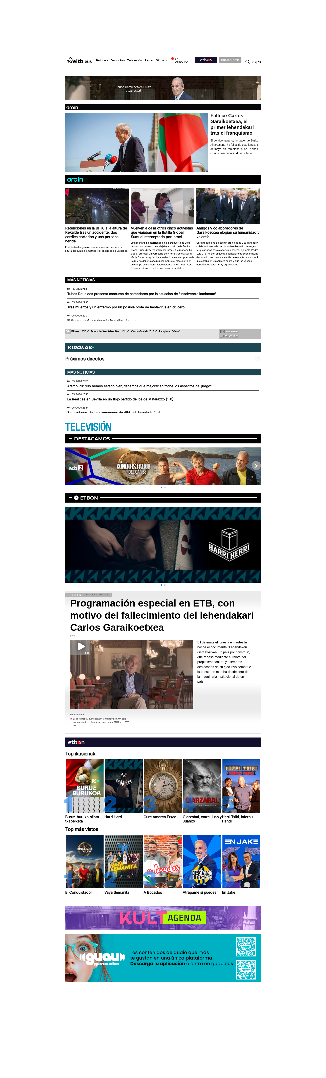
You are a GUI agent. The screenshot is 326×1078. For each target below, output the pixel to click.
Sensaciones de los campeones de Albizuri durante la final (113, 413)
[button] (161, 487)
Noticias (102, 60)
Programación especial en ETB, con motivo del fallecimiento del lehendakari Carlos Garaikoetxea (162, 615)
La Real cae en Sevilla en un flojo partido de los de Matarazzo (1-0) (120, 399)
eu (254, 62)
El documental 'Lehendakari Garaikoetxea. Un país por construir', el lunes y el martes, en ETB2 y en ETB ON (101, 722)
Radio (149, 60)
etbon (89, 498)
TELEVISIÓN (88, 427)
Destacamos (92, 439)
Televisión (134, 60)
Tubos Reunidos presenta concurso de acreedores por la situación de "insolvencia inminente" (142, 294)
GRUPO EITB (230, 60)
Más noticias (81, 280)
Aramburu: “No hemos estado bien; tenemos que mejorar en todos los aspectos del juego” (139, 386)
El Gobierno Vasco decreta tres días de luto (101, 320)
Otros (160, 60)
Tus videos (229, 336)
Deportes (118, 60)
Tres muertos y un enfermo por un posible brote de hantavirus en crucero (125, 307)
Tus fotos (229, 331)
